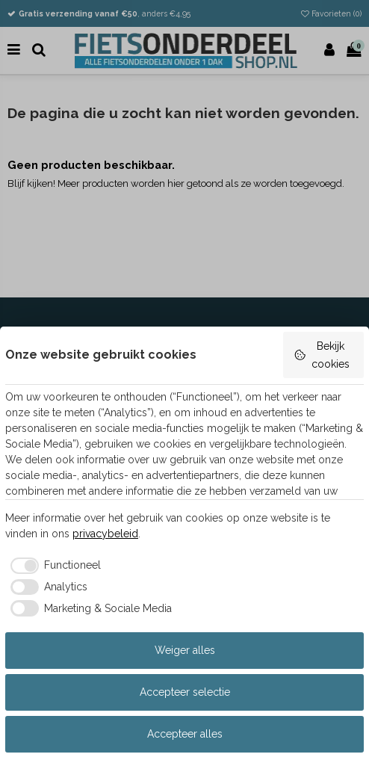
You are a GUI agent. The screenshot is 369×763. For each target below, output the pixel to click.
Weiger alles (185, 650)
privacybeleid (105, 534)
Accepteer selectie (185, 692)
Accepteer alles (185, 734)
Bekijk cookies (322, 355)
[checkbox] (53, 565)
